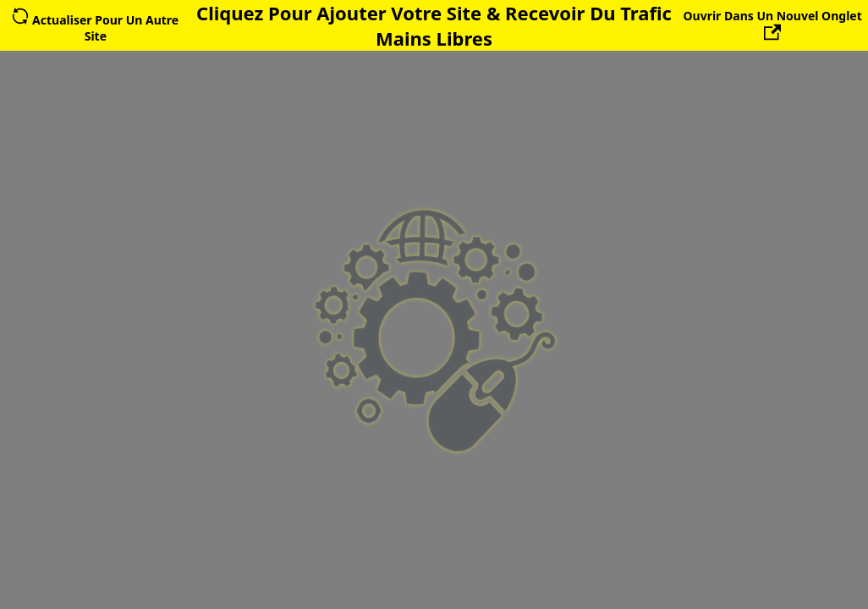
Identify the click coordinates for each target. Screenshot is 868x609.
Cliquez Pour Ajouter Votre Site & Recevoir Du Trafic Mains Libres (434, 25)
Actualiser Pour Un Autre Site (95, 28)
